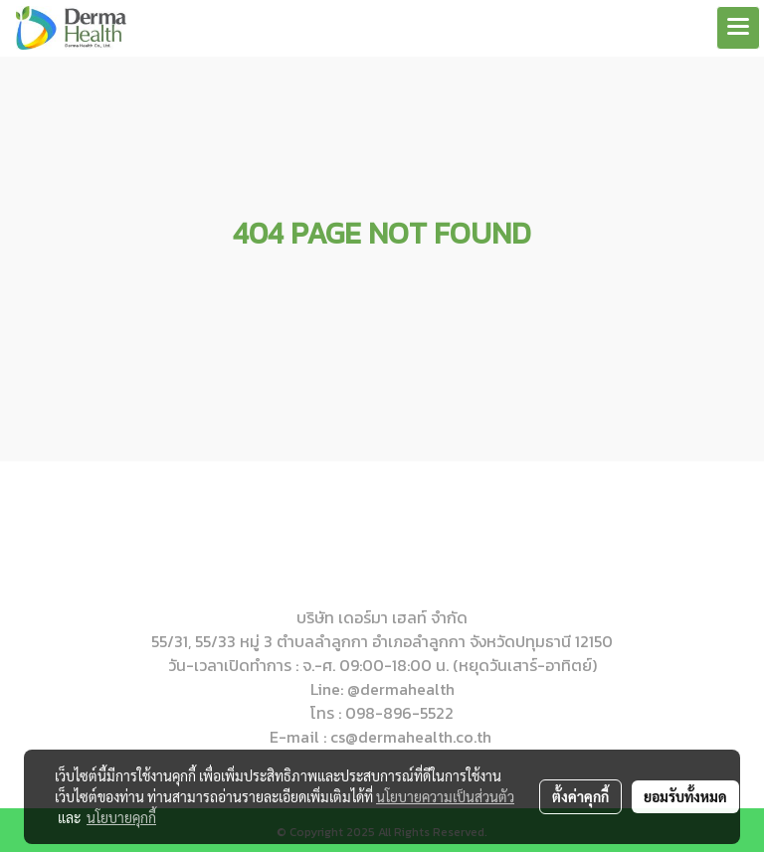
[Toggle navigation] (738, 28)
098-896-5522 (399, 713)
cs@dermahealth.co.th (412, 737)
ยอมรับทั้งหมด (685, 796)
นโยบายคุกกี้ (121, 817)
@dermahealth (401, 689)
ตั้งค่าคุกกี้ (580, 796)
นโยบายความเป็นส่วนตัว (445, 796)
